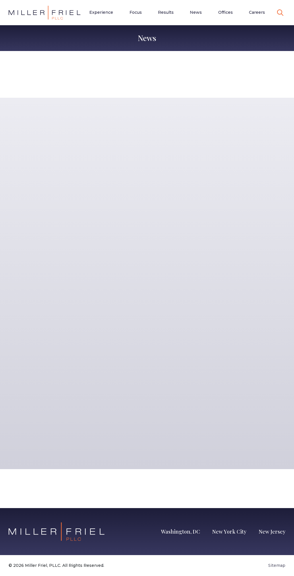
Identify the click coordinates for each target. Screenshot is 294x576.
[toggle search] (280, 12)
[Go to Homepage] (44, 12)
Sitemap (276, 565)
